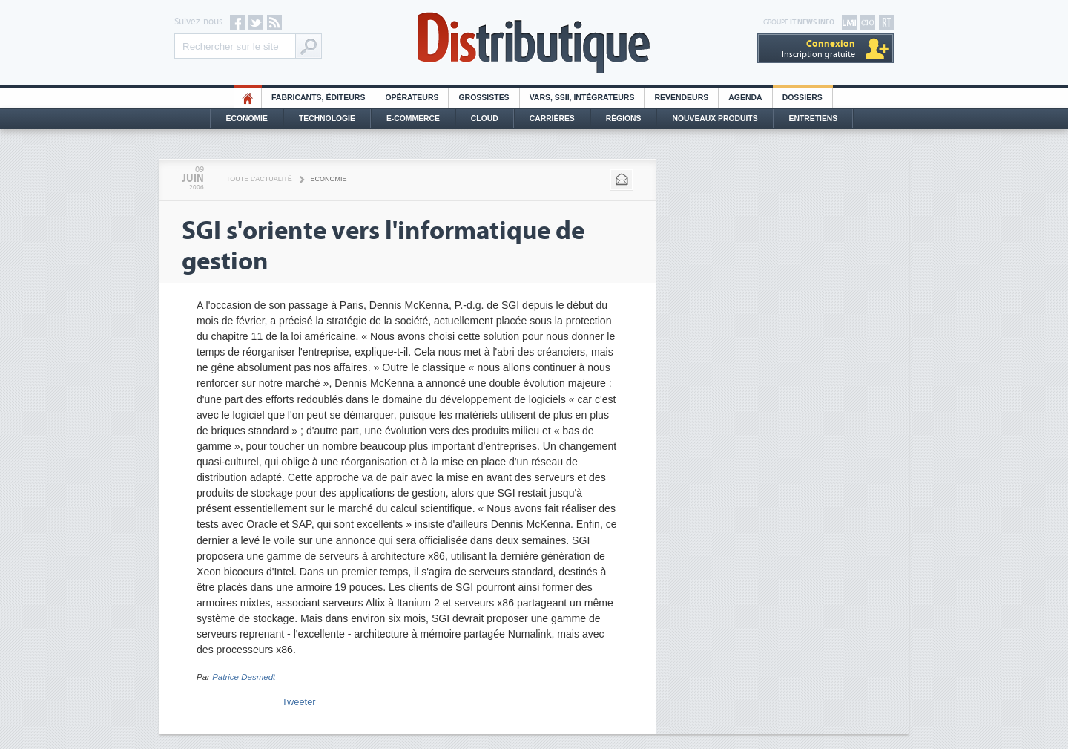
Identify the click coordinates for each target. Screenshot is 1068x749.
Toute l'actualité (259, 179)
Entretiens (813, 118)
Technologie (327, 118)
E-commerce (413, 118)
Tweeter (299, 701)
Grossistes (483, 98)
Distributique (534, 42)
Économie (247, 118)
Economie (329, 179)
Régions (624, 118)
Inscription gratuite (818, 48)
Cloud (484, 118)
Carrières (552, 118)
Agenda (745, 98)
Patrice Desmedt (243, 677)
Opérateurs (411, 98)
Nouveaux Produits (714, 118)
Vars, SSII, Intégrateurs (582, 98)
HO (248, 98)
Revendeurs (681, 98)
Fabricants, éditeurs (318, 98)
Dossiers (802, 98)
